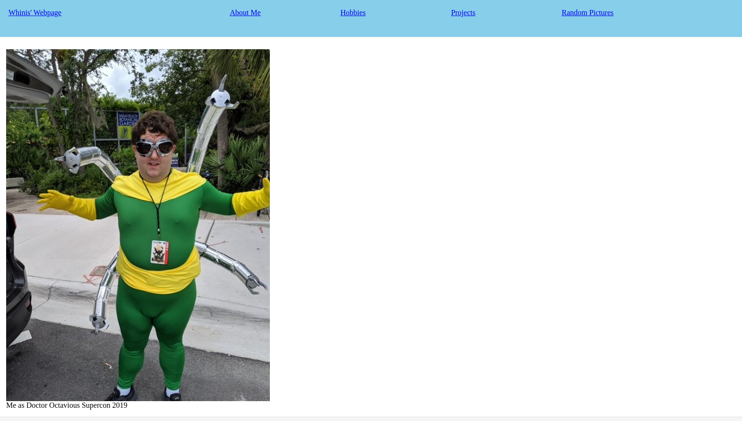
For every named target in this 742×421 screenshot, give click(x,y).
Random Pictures (587, 13)
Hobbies (352, 13)
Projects (463, 13)
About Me (245, 13)
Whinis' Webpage (35, 13)
